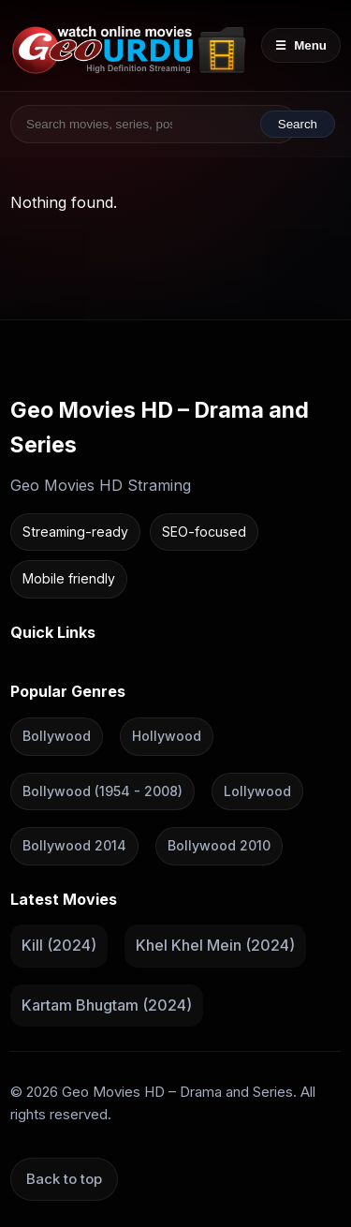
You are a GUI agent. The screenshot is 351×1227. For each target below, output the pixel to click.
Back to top (64, 1179)
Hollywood (166, 736)
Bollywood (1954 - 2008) (102, 791)
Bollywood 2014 (74, 845)
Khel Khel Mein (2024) (215, 945)
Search (297, 124)
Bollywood (56, 736)
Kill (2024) (59, 945)
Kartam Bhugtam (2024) (107, 1005)
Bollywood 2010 (219, 845)
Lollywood (257, 791)
